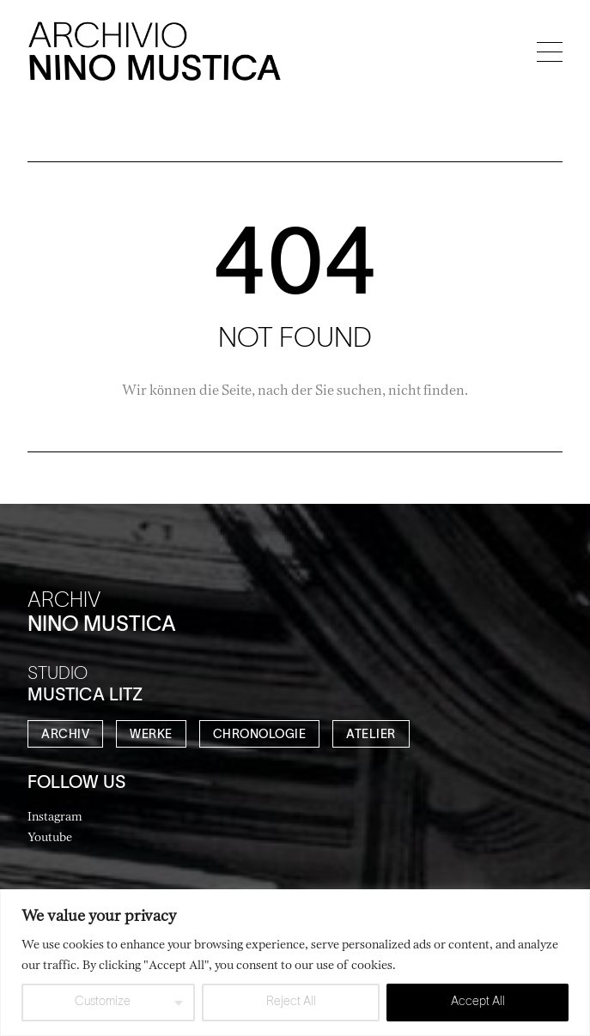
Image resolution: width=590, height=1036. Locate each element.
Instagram (54, 816)
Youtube (49, 836)
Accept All (478, 1002)
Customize (103, 1002)
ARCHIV (65, 735)
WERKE (151, 735)
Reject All (291, 1002)
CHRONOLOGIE (260, 735)
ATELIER (371, 735)
